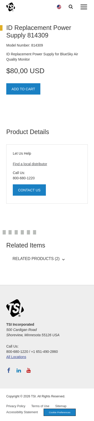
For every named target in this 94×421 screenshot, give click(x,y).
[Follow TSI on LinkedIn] (18, 370)
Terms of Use (40, 406)
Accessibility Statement (22, 412)
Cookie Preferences (59, 412)
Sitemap (60, 406)
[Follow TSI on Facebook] (8, 370)
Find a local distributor (30, 164)
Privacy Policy (15, 406)
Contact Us (29, 190)
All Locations (16, 357)
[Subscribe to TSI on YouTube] (29, 370)
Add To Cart (23, 89)
